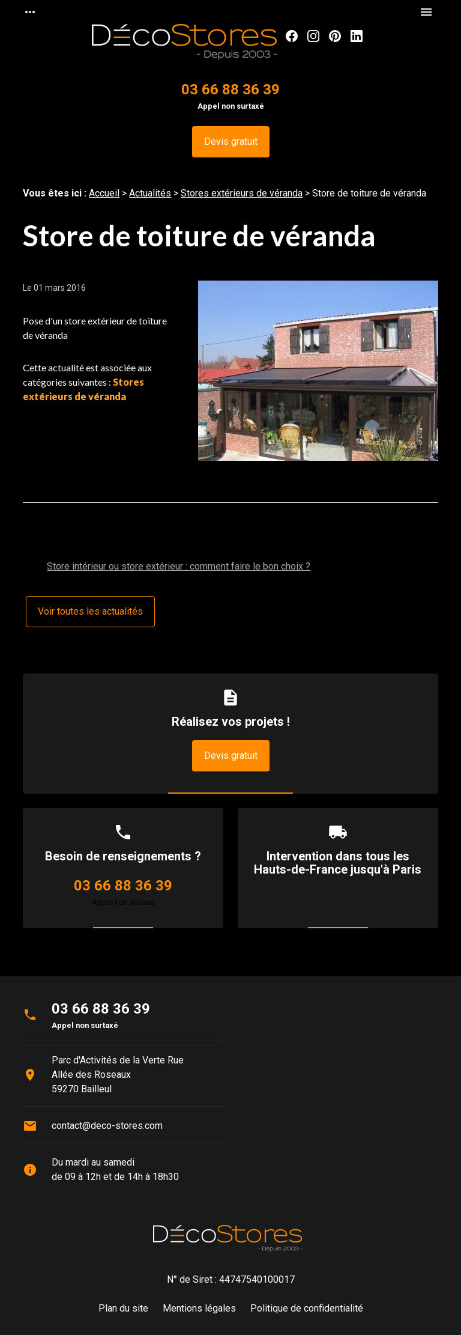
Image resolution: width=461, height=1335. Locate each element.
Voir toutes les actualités (90, 611)
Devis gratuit (231, 141)
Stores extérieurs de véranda (242, 193)
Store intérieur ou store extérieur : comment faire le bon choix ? (178, 566)
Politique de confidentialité (306, 1308)
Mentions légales (199, 1308)
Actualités (150, 193)
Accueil (104, 193)
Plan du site (123, 1308)
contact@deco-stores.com (107, 1125)
